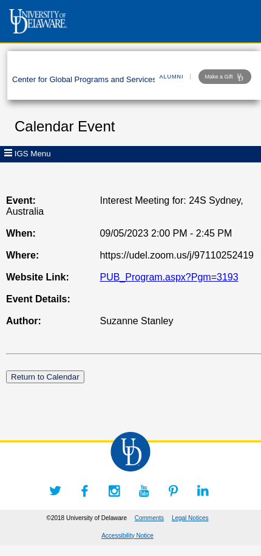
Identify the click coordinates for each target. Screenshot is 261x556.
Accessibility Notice (127, 535)
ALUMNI (172, 77)
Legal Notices (190, 518)
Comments (149, 518)
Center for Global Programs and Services (84, 79)
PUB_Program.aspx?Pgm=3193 (169, 277)
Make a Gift (225, 77)
